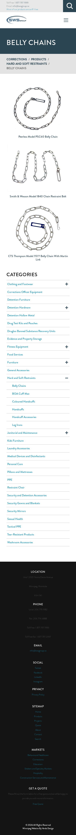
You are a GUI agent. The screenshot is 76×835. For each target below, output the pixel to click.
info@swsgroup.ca (21, 6)
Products (38, 59)
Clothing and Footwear (20, 284)
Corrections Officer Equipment (24, 292)
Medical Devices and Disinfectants (26, 456)
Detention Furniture (18, 300)
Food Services (15, 354)
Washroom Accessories (20, 542)
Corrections (16, 59)
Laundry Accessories (18, 448)
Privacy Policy (38, 694)
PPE (9, 480)
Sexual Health (15, 519)
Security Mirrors (16, 511)
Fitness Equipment (17, 347)
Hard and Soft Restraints (26, 64)
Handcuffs (18, 409)
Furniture (12, 362)
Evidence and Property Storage (24, 339)
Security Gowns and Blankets (23, 503)
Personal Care (15, 464)
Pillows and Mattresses (19, 472)
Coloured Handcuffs (23, 401)
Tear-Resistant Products (20, 534)
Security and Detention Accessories (27, 495)
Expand (67, 284)
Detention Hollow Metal (20, 315)
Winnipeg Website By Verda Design (38, 828)
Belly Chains (19, 386)
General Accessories (18, 370)
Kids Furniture (15, 441)
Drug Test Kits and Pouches (22, 323)
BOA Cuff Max (20, 394)
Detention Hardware (18, 307)
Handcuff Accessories (24, 417)
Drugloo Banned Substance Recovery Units (31, 331)
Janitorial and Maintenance (22, 433)
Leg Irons (17, 425)
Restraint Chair (16, 487)
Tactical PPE (14, 527)
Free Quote (38, 804)
